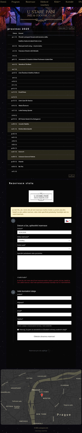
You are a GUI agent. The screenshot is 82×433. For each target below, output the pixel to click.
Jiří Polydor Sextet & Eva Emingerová (29, 119)
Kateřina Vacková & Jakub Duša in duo (30, 41)
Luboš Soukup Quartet (25, 110)
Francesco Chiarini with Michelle (28, 51)
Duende (21, 161)
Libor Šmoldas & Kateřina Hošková (29, 73)
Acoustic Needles (24, 124)
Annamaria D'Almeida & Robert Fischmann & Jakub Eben (36, 59)
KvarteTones (22, 92)
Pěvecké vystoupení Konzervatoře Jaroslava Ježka (33, 37)
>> (73, 28)
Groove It (21, 152)
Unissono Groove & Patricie (27, 157)
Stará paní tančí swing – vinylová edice (30, 46)
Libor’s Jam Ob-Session (26, 101)
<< (70, 28)
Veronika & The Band (25, 64)
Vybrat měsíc (62, 28)
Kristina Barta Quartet (25, 129)
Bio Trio (21, 166)
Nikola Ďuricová (23, 105)
